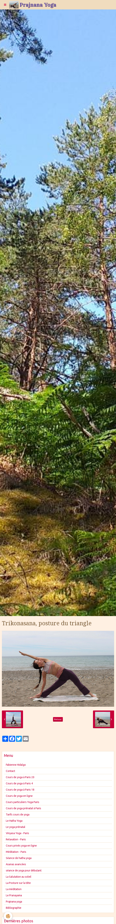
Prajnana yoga (14, 901)
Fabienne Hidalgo (16, 764)
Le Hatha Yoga (14, 820)
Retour (58, 719)
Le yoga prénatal (15, 826)
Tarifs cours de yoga (17, 814)
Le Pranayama (14, 895)
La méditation (14, 889)
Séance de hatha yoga (18, 858)
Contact (10, 770)
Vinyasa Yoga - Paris (17, 833)
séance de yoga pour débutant (23, 870)
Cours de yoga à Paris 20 (20, 777)
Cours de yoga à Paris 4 (19, 783)
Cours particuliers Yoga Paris (22, 802)
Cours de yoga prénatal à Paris (23, 808)
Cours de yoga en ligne (19, 795)
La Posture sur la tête (18, 882)
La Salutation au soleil (18, 876)
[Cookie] (8, 916)
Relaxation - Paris (16, 839)
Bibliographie (13, 907)
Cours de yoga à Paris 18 (20, 789)
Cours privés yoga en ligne (21, 845)
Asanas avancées (16, 864)
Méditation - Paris (16, 851)
